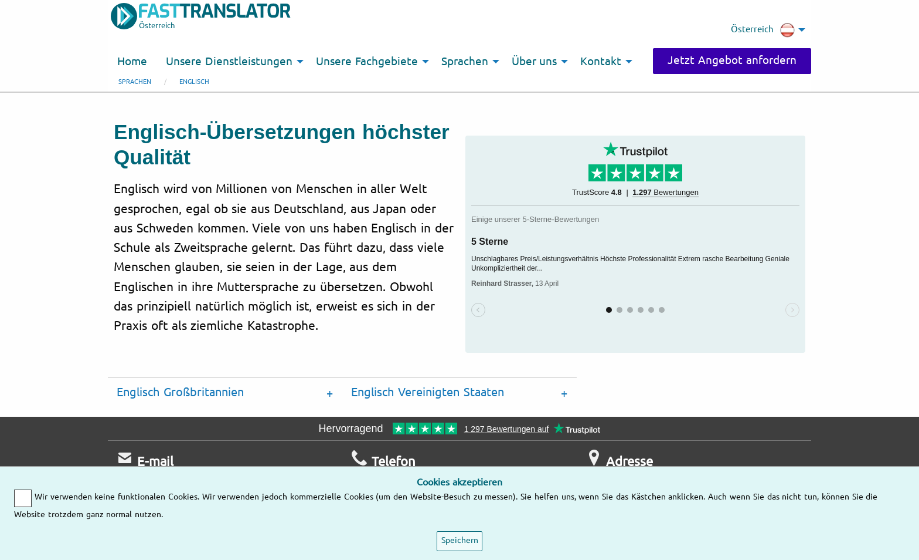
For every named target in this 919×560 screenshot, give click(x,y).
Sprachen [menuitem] (464, 62)
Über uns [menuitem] (534, 62)
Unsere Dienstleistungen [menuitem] (229, 62)
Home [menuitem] (132, 62)
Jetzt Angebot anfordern (732, 60)
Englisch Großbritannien (180, 392)
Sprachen (134, 82)
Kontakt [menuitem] (600, 62)
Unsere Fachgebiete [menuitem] (367, 62)
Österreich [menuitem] (763, 30)
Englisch (194, 82)
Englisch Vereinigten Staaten (427, 392)
